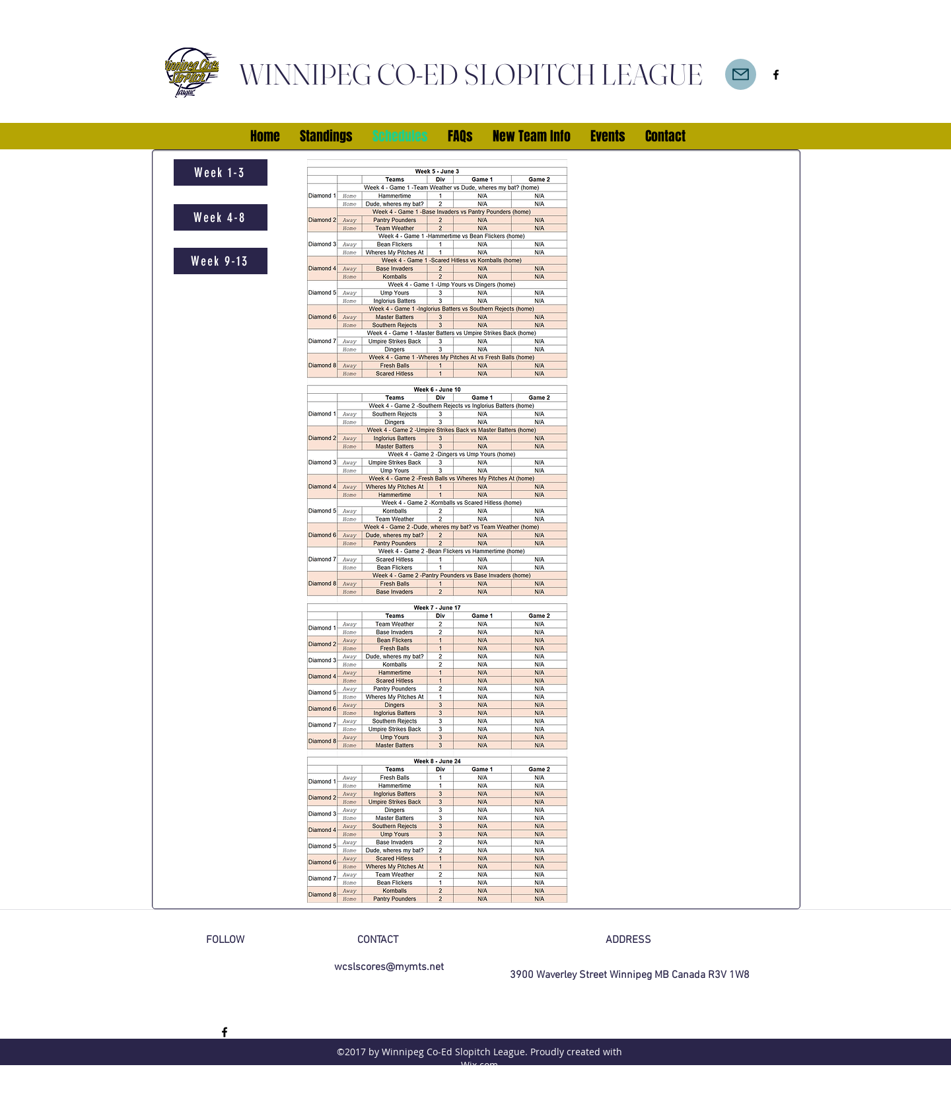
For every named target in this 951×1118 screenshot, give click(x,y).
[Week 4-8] (220, 217)
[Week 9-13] (220, 261)
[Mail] (740, 74)
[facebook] (776, 74)
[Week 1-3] (220, 172)
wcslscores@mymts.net (389, 967)
